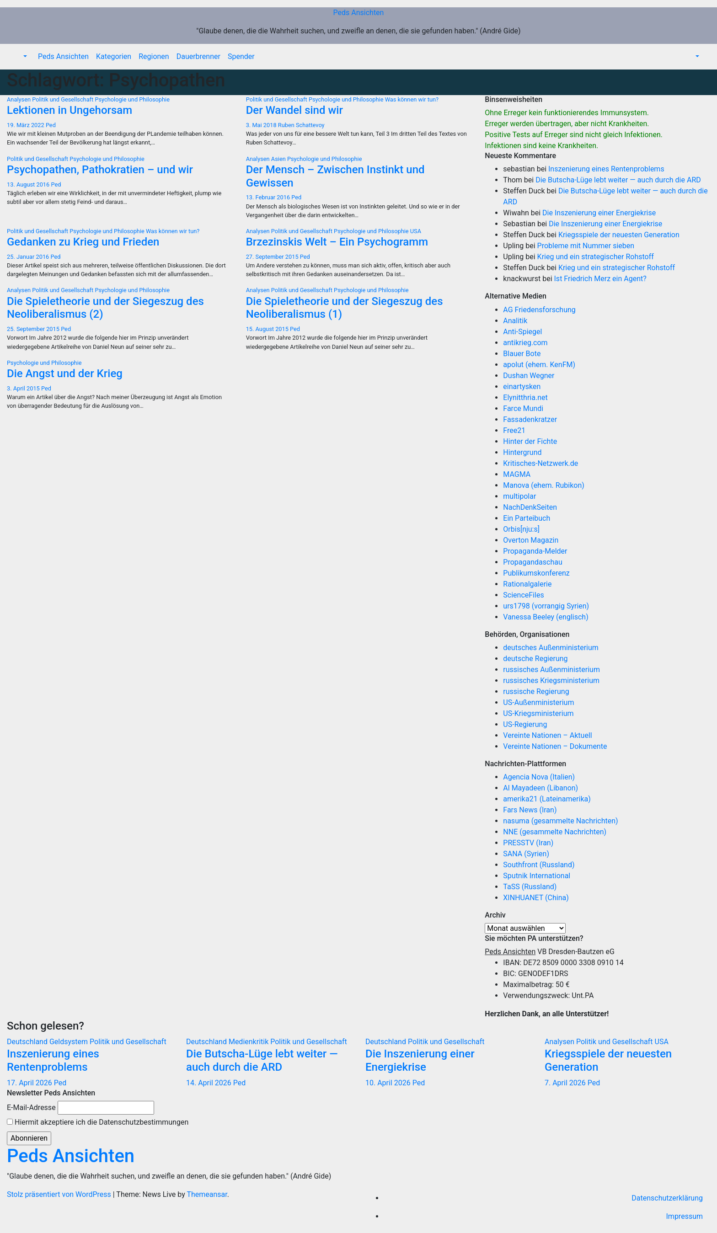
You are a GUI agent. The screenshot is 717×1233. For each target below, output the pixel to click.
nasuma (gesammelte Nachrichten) (560, 821)
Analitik (515, 320)
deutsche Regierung (535, 658)
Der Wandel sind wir (294, 110)
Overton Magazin (530, 540)
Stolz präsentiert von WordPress (60, 1194)
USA (415, 231)
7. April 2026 (566, 1082)
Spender (241, 56)
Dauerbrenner (198, 56)
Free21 (514, 430)
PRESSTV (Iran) (528, 842)
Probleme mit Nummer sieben (586, 245)
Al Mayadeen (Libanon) (540, 788)
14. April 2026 (209, 1082)
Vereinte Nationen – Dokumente (555, 746)
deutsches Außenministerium (551, 647)
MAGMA (516, 474)
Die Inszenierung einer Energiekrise (599, 212)
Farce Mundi (523, 408)
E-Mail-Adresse (31, 1107)
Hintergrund (522, 452)
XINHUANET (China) (535, 897)
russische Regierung (536, 691)
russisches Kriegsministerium (551, 680)
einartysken (521, 386)
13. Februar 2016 (269, 197)
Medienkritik (249, 1041)
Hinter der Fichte (530, 441)
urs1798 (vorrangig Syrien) (546, 606)
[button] (24, 56)
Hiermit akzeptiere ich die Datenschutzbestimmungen (97, 1122)
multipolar (519, 496)
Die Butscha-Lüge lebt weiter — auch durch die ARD (618, 180)
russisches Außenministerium (551, 669)
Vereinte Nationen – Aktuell (547, 735)
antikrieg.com (525, 342)
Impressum (684, 1216)
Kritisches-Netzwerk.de (540, 463)
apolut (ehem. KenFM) (539, 364)
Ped (51, 125)
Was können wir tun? (412, 99)
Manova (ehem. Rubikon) (543, 485)
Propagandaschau (532, 562)
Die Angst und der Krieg (65, 373)
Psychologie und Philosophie (132, 99)
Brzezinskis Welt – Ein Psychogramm (337, 241)
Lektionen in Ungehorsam (69, 110)
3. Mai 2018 (262, 125)
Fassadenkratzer (530, 419)
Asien (279, 158)
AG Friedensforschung (539, 309)
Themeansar (207, 1194)
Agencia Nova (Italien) (539, 777)
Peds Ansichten (358, 12)
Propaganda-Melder (535, 551)
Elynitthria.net (525, 397)
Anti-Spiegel (522, 331)
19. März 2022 (26, 125)
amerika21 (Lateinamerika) (546, 799)
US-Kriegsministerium (538, 713)
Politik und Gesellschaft (63, 99)
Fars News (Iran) (529, 810)
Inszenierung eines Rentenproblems (606, 169)
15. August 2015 (268, 329)
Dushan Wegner (528, 375)
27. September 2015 (273, 256)
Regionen (154, 56)
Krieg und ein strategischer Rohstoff (595, 256)
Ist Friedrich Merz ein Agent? (600, 278)
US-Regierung (525, 724)
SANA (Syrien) (526, 853)
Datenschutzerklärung (667, 1198)
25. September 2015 (34, 329)
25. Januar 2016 (29, 256)
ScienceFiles (523, 595)
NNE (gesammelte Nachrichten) (554, 831)
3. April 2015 (24, 388)
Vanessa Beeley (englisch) (545, 617)
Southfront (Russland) (538, 864)
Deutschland (28, 1041)
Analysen (19, 99)
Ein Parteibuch (526, 518)
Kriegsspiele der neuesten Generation (619, 234)
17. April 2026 (30, 1082)
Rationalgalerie (527, 584)
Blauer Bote (521, 353)
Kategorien (113, 56)
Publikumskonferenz (536, 573)
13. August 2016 (29, 184)
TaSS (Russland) (529, 886)
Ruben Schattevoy (301, 125)
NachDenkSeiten (530, 507)
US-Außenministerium (538, 702)
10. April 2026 (388, 1082)
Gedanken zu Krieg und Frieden (83, 241)
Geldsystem (69, 1041)
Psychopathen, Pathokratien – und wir (100, 169)
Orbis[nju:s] (521, 529)
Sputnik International (536, 875)
